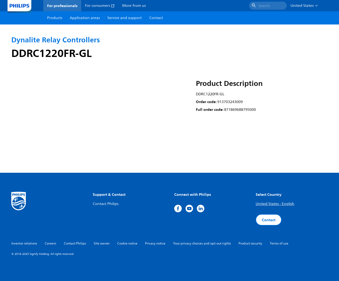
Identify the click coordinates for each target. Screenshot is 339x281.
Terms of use (279, 243)
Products (54, 18)
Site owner (102, 243)
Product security (250, 243)
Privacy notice (155, 243)
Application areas (85, 18)
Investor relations (24, 243)
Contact (268, 220)
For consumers (100, 5)
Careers (50, 243)
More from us (134, 5)
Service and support (124, 18)
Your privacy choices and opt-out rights (202, 243)
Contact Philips (105, 204)
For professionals (62, 5)
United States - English (275, 204)
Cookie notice (127, 243)
